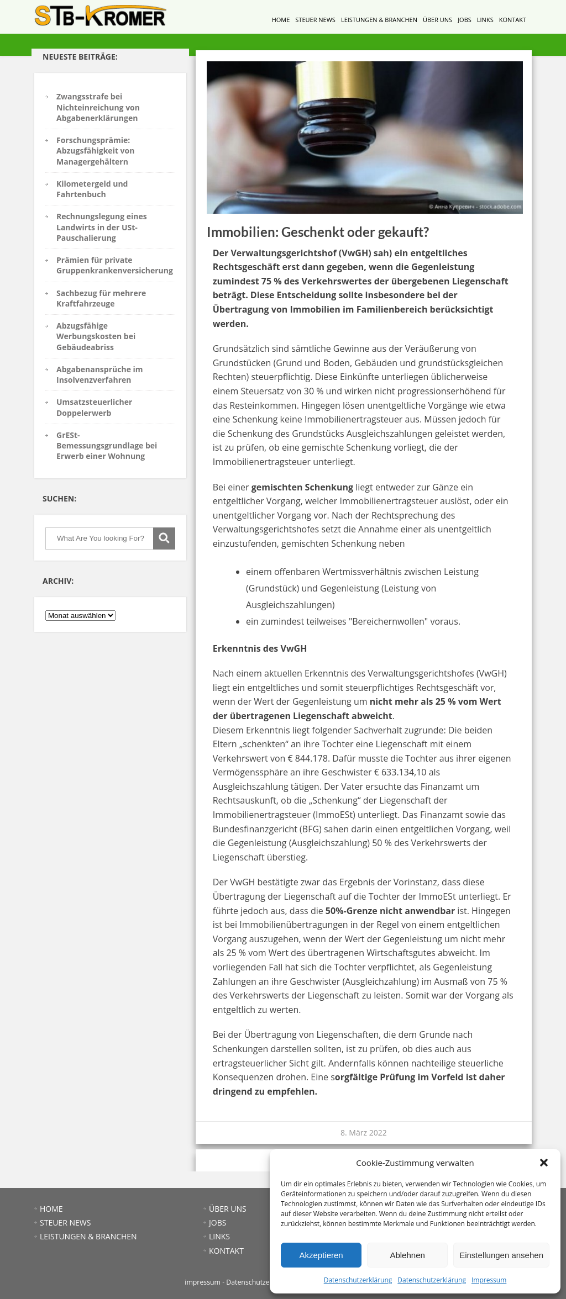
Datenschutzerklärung (358, 1280)
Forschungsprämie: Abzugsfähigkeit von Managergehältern (95, 151)
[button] (543, 1162)
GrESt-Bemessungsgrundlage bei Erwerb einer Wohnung (106, 446)
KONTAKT (512, 19)
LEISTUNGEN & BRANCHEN (379, 19)
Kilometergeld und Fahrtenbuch (92, 188)
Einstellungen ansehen (501, 1255)
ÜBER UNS (437, 19)
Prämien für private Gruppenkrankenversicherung (114, 265)
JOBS (464, 19)
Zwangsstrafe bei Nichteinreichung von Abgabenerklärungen (98, 107)
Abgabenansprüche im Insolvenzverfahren (99, 374)
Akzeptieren (321, 1255)
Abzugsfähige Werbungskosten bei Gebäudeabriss (95, 336)
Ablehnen (407, 1255)
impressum (203, 1282)
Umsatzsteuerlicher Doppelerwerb (94, 407)
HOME (281, 19)
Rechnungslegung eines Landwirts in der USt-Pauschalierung (101, 227)
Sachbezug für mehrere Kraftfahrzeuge (101, 298)
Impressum (488, 1280)
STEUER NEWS (315, 19)
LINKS (485, 19)
